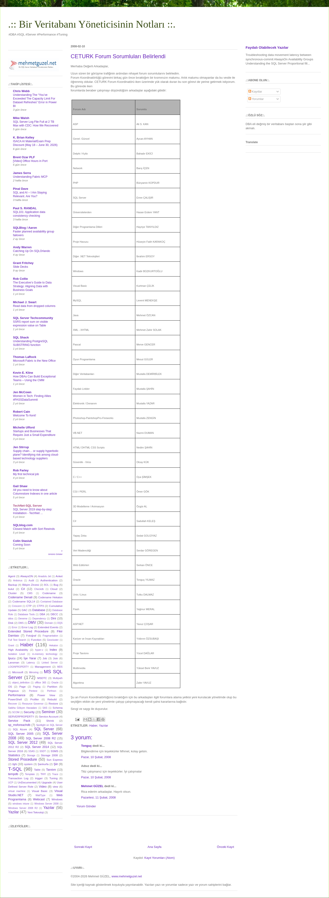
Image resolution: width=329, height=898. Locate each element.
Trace (55, 774)
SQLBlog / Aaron (25, 227)
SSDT (42, 751)
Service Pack (19, 720)
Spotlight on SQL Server (49, 725)
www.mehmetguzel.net (127, 876)
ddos (10, 618)
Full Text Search (17, 640)
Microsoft (17, 672)
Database (38, 610)
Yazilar (13, 812)
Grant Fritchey (23, 263)
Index (53, 649)
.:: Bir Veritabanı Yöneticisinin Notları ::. (91, 24)
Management (43, 666)
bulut (11, 588)
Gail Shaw (20, 486)
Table (37, 769)
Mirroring (33, 672)
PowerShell (15, 699)
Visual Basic (39, 790)
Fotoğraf (31, 635)
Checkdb (39, 589)
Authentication (48, 580)
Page (22, 686)
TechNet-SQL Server (27, 505)
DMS (21, 623)
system (28, 764)
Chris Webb (21, 91)
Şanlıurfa (43, 764)
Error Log (27, 627)
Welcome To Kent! (24, 415)
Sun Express (55, 759)
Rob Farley (20, 470)
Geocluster (53, 640)
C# (23, 589)
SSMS (54, 751)
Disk (10, 622)
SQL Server (44, 729)
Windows (57, 799)
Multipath (58, 678)
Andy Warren (22, 247)
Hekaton (53, 645)
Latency (30, 662)
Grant (11, 645)
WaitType (40, 795)
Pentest (33, 691)
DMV (32, 622)
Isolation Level (16, 654)
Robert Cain (21, 411)
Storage (31, 755)
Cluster (12, 593)
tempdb (13, 774)
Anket (59, 576)
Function (36, 639)
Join (55, 658)
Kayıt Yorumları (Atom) (159, 857)
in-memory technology (44, 654)
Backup (12, 584)
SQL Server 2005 (20, 733)
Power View (46, 695)
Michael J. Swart (24, 302)
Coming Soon (21, 544)
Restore (53, 703)
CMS (29, 593)
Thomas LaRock (24, 357)
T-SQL (15, 769)
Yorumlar (256, 99)
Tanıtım (51, 769)
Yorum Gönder (86, 806)
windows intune (21, 803)
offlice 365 (40, 682)
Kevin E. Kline (23, 372)
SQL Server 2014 (37, 747)
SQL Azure (20, 729)
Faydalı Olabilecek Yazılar (267, 47)
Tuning (53, 778)
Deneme (22, 618)
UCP (10, 782)
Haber (93, 725)
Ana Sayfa (154, 847)
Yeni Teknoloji (35, 812)
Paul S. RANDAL (25, 208)
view (55, 786)
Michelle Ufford (24, 427)
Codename (49, 593)
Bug (56, 584)
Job (45, 658)
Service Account (48, 716)
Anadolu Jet (44, 576)
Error (14, 627)
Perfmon (51, 691)
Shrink (50, 720)
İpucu (12, 658)
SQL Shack (21, 337)
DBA (42, 614)
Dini (53, 618)
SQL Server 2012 (23, 742)
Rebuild (52, 699)
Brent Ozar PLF (24, 157)
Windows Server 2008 (46, 803)
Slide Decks (20, 266)
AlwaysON (26, 576)
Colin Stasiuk (22, 541)
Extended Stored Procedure (28, 631)
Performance (16, 695)
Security (29, 712)
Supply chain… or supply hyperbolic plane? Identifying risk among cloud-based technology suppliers (36, 454)
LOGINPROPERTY (18, 667)
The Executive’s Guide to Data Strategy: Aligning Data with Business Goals (32, 286)
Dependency (39, 618)
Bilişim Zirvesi (30, 584)
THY (43, 774)
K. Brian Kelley (23, 137)
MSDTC (42, 677)
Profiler (34, 699)
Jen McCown (22, 392)
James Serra (22, 173)
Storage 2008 (49, 755)
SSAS (31, 751)
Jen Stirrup (21, 447)
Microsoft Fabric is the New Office (34, 360)
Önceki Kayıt (225, 847)
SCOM (15, 712)
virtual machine (16, 791)
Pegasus (13, 690)
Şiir (56, 764)
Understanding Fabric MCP (30, 176)
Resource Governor (33, 703)
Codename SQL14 (24, 601)
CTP (29, 605)
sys (14, 764)
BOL (46, 585)
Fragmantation (50, 635)
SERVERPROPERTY (21, 716)
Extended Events (48, 627)
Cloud (53, 588)
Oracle (55, 682)
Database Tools (26, 614)
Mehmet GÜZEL (92, 786)
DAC (25, 610)
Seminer (48, 712)
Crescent (17, 606)
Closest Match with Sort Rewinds (34, 529)
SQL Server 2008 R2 (41, 738)
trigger (39, 778)
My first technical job (26, 474)
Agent (11, 576)
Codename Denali (20, 597)
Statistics (14, 755)
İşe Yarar (30, 658)
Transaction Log (18, 778)
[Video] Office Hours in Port (30, 161)
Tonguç (86, 745)
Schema (58, 707)
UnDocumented (27, 782)
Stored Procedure (22, 759)
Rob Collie (20, 278)
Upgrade (46, 782)
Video (43, 786)
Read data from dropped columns (34, 306)
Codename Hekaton (50, 597)
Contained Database (51, 601)
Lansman (13, 662)
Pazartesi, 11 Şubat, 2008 (98, 797)
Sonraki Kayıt (83, 847)
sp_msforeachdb (19, 725)
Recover (12, 703)
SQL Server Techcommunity (33, 318)
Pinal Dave (20, 188)
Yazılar (103, 725)
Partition (52, 686)
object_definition (21, 682)
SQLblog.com (23, 525)
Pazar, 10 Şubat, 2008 (96, 757)
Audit (31, 580)
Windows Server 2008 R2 (23, 808)
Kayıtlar (255, 91)
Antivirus (17, 580)
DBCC (54, 614)
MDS (60, 667)
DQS (60, 623)
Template (30, 774)
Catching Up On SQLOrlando (31, 251)
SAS (44, 708)
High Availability (18, 649)
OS (10, 686)
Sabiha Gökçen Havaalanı (22, 708)
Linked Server (50, 662)
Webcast (39, 799)
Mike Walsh (21, 118)
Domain (49, 623)
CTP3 (40, 605)
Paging (36, 687)
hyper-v (39, 650)
